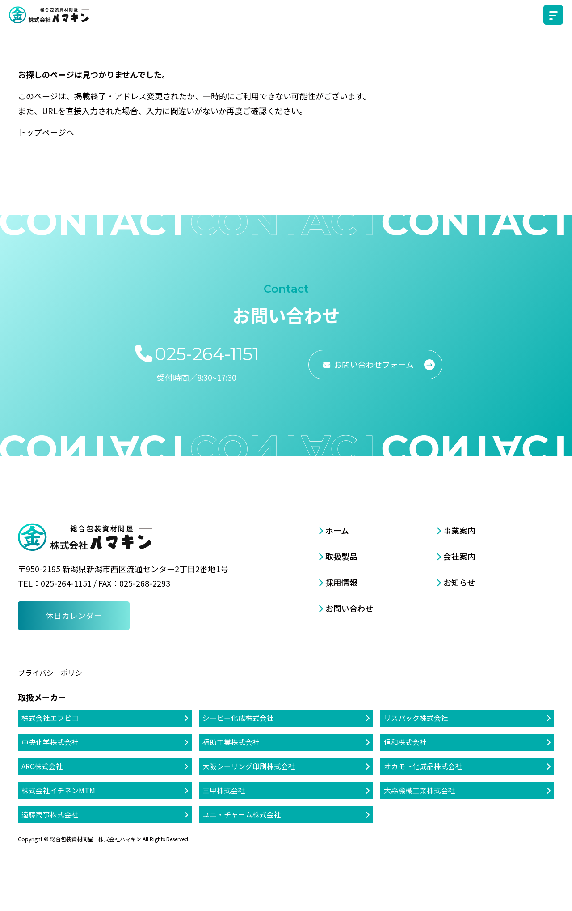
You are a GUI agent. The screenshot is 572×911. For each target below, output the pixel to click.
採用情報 (341, 581)
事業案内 (459, 530)
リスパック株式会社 (416, 717)
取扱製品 (341, 556)
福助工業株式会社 (231, 741)
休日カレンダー (74, 615)
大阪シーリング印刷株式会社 (248, 766)
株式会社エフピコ (50, 717)
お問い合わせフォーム (375, 364)
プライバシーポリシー (53, 672)
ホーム (337, 530)
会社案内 (459, 556)
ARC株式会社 (42, 766)
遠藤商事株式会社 (50, 814)
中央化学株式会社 (50, 741)
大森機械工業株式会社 (419, 790)
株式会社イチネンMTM (58, 790)
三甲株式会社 (223, 790)
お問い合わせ (349, 607)
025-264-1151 (207, 353)
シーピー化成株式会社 (238, 717)
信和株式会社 (405, 741)
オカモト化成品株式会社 (423, 766)
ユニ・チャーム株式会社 (241, 814)
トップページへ (46, 132)
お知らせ (459, 581)
